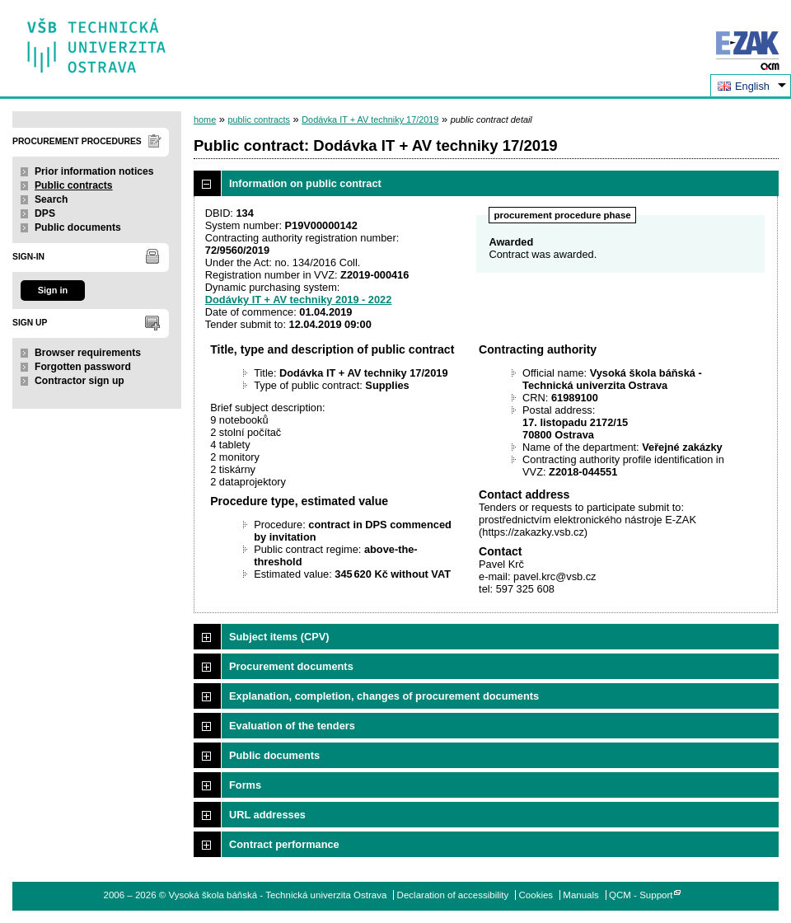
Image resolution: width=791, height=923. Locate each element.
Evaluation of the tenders (292, 725)
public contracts (258, 119)
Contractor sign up (79, 381)
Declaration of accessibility (453, 895)
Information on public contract (305, 183)
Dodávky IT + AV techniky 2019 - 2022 (298, 299)
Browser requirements (88, 352)
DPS (45, 213)
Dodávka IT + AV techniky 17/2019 (370, 119)
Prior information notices (94, 171)
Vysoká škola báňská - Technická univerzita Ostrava (97, 40)
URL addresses (267, 814)
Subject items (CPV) (279, 636)
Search (51, 199)
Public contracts (74, 185)
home (205, 119)
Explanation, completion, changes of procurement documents (384, 696)
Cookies (536, 895)
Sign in (53, 290)
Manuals (581, 895)
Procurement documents (291, 666)
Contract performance (284, 844)
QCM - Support (640, 895)
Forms (245, 785)
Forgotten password (83, 366)
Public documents (78, 227)
